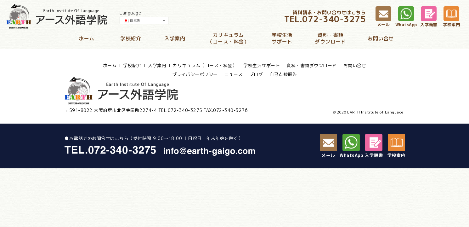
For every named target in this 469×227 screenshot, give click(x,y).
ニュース (233, 74)
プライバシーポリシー (195, 74)
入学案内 (174, 38)
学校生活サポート (282, 38)
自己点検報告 (283, 74)
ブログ (256, 74)
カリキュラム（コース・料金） (228, 38)
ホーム (86, 38)
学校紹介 (130, 38)
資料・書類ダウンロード (330, 38)
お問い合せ (381, 38)
